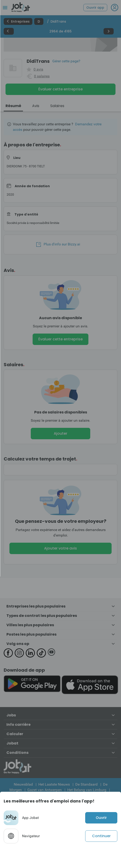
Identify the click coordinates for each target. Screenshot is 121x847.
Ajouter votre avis (60, 548)
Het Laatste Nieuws (54, 784)
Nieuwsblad (23, 784)
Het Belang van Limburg (86, 790)
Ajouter (60, 433)
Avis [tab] (35, 105)
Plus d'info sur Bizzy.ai (58, 244)
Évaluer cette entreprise (60, 89)
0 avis (38, 69)
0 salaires (42, 76)
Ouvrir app (95, 7)
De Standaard (86, 784)
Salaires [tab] (57, 105)
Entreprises (18, 21)
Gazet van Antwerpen (44, 790)
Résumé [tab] (13, 105)
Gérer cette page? (66, 61)
